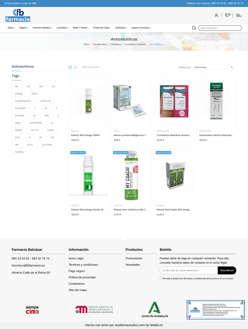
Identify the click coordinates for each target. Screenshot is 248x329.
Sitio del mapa (78, 290)
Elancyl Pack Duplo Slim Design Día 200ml (174, 209)
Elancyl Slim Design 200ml (85, 135)
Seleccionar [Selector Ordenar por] (214, 67)
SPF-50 (34, 130)
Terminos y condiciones (83, 264)
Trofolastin (163, 131)
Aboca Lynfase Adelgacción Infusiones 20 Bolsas (131, 135)
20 (34, 115)
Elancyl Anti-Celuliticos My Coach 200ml (131, 209)
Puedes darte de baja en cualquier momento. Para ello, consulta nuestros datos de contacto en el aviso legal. (194, 260)
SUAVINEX (20, 108)
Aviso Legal (76, 258)
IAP (17, 144)
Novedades (133, 264)
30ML (18, 122)
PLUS (30, 144)
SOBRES (19, 151)
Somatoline (205, 131)
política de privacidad (222, 278)
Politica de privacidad (82, 277)
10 (51, 122)
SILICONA (47, 144)
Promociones (134, 258)
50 (45, 108)
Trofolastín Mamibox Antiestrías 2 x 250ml (174, 135)
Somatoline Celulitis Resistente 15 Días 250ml (216, 135)
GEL (41, 86)
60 (40, 137)
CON (17, 137)
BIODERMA (36, 122)
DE (28, 86)
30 (53, 86)
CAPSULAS (45, 100)
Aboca (117, 131)
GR (52, 137)
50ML (34, 93)
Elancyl (75, 131)
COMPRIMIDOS (23, 100)
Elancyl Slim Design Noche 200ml (88, 209)
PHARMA (19, 115)
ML (16, 86)
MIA (47, 115)
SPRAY (50, 130)
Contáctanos (77, 283)
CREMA (19, 93)
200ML (18, 130)
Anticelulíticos (23, 67)
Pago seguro (77, 271)
